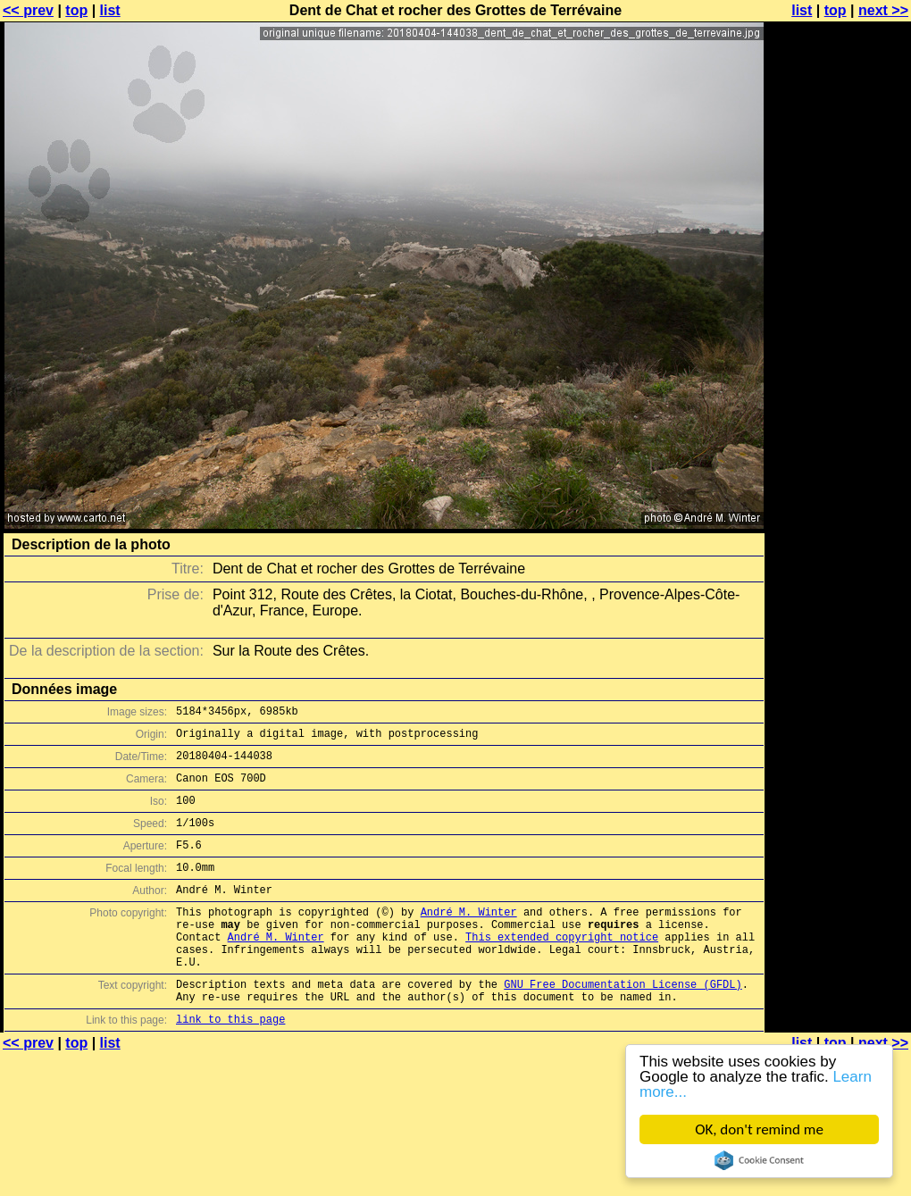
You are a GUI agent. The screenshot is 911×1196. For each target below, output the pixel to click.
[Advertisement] (838, 230)
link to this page (230, 1064)
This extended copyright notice (561, 968)
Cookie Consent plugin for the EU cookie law (759, 1160)
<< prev (28, 10)
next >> (883, 10)
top (76, 10)
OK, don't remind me (759, 1129)
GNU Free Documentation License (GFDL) (622, 1024)
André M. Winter (469, 938)
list (110, 10)
